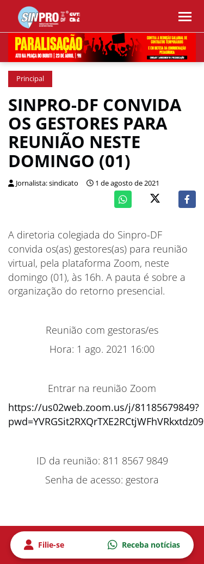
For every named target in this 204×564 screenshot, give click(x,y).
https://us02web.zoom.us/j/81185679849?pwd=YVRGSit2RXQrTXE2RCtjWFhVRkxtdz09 (105, 414)
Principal (30, 78)
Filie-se (44, 545)
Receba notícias (144, 545)
